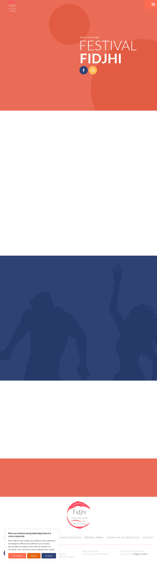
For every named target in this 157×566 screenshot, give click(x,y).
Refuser (34, 556)
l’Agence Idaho (140, 554)
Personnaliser (17, 556)
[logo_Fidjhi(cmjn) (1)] (78, 501)
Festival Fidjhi (93, 37)
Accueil (83, 37)
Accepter (48, 556)
